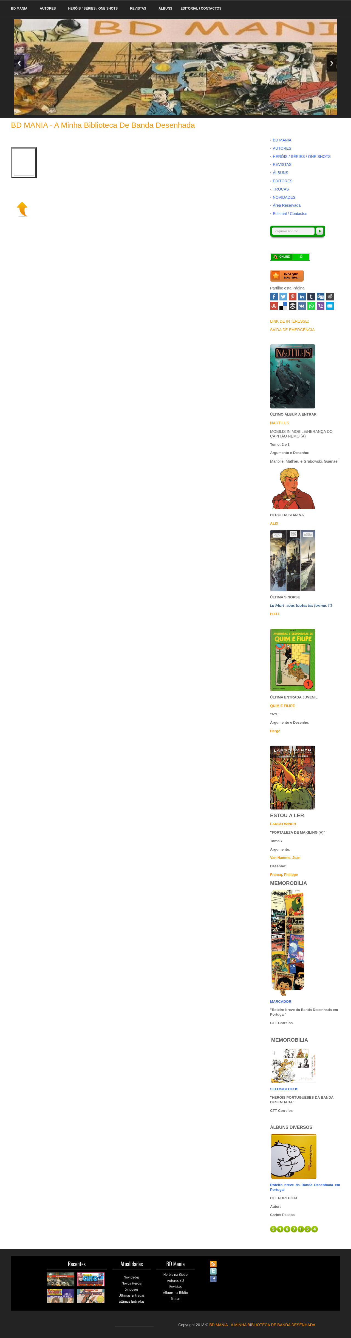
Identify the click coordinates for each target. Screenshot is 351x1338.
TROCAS (281, 189)
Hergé (275, 731)
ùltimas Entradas (132, 1301)
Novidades (132, 1277)
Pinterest (292, 296)
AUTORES (48, 8)
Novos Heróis (131, 1283)
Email (330, 306)
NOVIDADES (284, 197)
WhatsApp (311, 306)
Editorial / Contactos (200, 8)
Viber (320, 306)
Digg (320, 296)
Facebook (274, 296)
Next (332, 63)
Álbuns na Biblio (175, 1292)
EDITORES (282, 181)
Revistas (175, 1286)
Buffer (292, 306)
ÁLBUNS (165, 8)
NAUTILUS (279, 423)
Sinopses (131, 1289)
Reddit (330, 296)
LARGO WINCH (283, 824)
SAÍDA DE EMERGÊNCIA (292, 330)
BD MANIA (19, 8)
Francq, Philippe (284, 875)
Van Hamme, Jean (285, 858)
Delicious (283, 306)
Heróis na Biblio (175, 1274)
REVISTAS (138, 8)
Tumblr (311, 296)
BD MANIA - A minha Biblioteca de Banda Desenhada (103, 125)
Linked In (302, 296)
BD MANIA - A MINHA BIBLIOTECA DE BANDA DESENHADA (262, 1325)
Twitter (283, 296)
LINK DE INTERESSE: (289, 321)
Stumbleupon (274, 306)
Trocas (175, 1298)
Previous (19, 63)
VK (302, 306)
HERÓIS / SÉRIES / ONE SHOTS (93, 8)
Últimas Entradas (132, 1295)
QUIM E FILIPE (282, 706)
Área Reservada (287, 205)
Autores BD (175, 1280)
